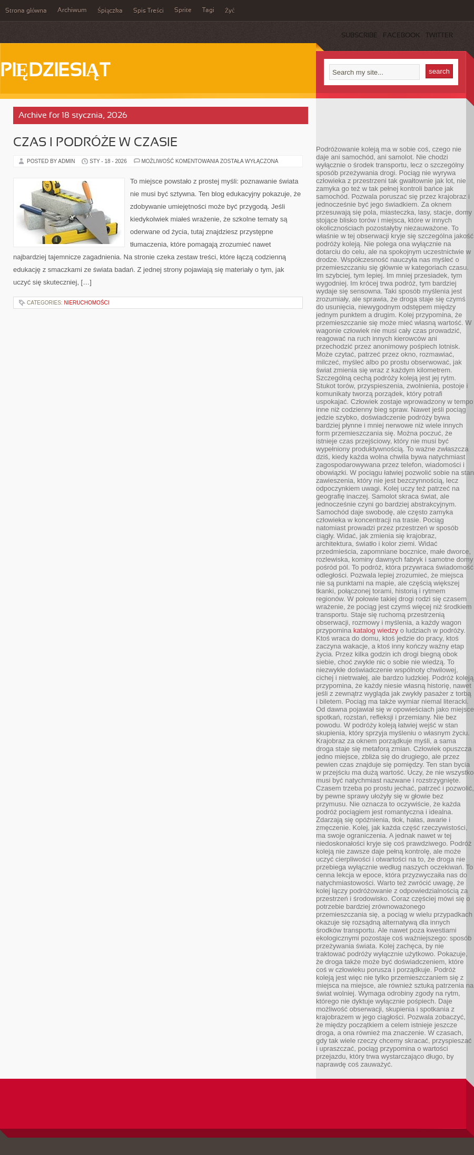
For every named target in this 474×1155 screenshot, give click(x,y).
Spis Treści (148, 11)
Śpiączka (110, 11)
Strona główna (26, 11)
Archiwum (72, 10)
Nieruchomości (86, 303)
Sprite (183, 10)
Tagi (208, 10)
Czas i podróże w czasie (95, 143)
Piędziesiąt (55, 71)
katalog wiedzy (375, 630)
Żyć (230, 11)
